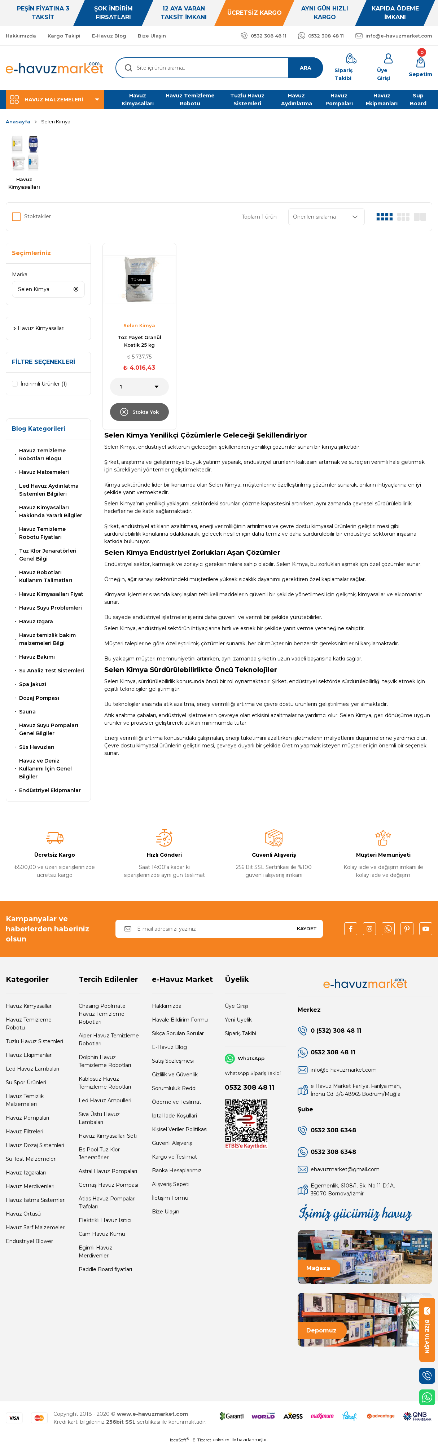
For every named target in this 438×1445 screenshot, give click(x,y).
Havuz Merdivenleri (30, 1186)
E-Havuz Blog (169, 1047)
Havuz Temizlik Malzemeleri (25, 1100)
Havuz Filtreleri (24, 1131)
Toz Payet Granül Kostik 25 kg (139, 341)
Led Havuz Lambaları (32, 1069)
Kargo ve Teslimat (174, 1157)
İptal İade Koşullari (174, 1115)
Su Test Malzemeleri (31, 1159)
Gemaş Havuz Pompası (108, 1185)
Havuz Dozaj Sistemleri (35, 1145)
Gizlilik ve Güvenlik (175, 1074)
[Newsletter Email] (219, 929)
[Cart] (420, 67)
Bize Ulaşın (165, 1211)
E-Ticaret (202, 1439)
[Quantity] (139, 387)
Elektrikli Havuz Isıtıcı (105, 1220)
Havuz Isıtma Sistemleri (36, 1200)
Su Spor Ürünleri (26, 1082)
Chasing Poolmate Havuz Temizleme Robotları (102, 1014)
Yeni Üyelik (238, 1019)
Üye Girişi (236, 1006)
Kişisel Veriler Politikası (179, 1129)
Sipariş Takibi (240, 1033)
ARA (305, 68)
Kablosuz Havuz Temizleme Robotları (105, 1083)
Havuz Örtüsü (23, 1214)
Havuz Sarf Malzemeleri (36, 1227)
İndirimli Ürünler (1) (44, 384)
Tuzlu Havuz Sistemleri (34, 1041)
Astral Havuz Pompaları (108, 1171)
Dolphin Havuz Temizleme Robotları (105, 1061)
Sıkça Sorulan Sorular (178, 1033)
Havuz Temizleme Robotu (29, 1023)
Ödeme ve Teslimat (176, 1102)
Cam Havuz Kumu (102, 1234)
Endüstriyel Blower (29, 1241)
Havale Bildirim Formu (180, 1019)
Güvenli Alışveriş (172, 1143)
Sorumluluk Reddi (174, 1088)
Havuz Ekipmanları (29, 1055)
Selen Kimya (55, 121)
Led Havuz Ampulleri (105, 1100)
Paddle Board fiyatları (105, 1269)
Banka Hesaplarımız (177, 1170)
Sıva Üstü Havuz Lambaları (99, 1118)
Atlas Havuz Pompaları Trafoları (107, 1202)
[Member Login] (388, 67)
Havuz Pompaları (27, 1118)
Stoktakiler (37, 216)
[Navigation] (55, 99)
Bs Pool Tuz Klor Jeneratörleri (99, 1153)
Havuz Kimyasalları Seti (108, 1136)
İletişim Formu (170, 1198)
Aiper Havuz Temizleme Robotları (109, 1039)
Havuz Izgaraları (26, 1172)
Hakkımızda (166, 1006)
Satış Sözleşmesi (173, 1061)
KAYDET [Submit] (307, 928)
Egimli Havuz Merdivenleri (95, 1251)
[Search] (219, 67)
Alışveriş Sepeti (170, 1184)
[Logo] (55, 67)
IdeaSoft (179, 1439)
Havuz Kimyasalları (29, 1006)
